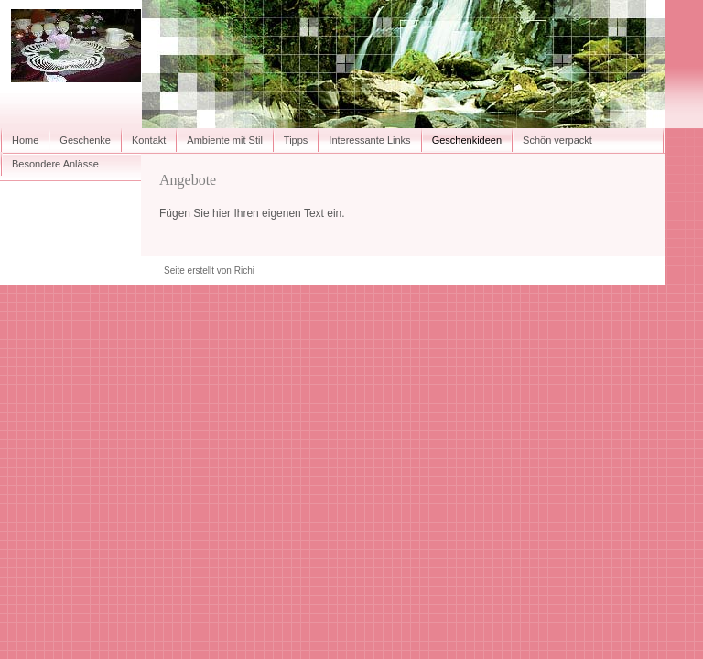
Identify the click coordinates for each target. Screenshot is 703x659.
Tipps (296, 140)
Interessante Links (369, 140)
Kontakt (149, 140)
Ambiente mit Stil (225, 140)
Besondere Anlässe (55, 163)
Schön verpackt (557, 140)
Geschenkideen (467, 140)
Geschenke (85, 140)
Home (25, 140)
